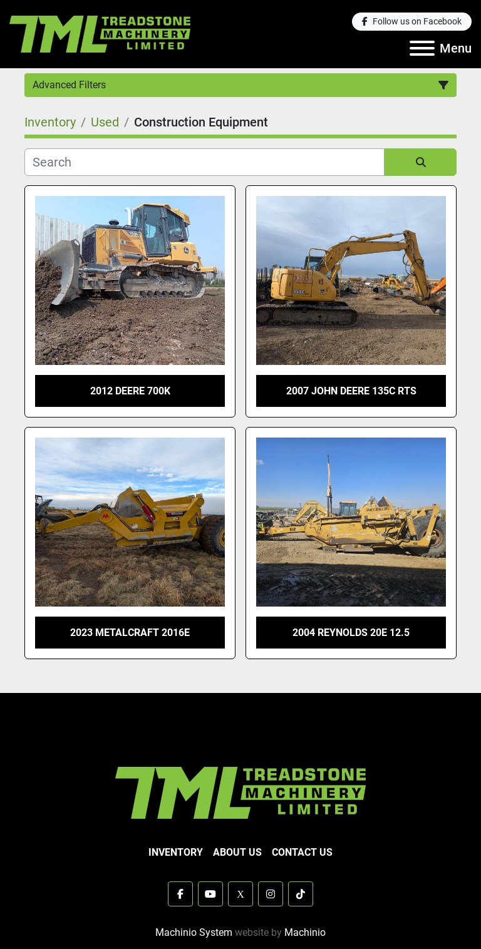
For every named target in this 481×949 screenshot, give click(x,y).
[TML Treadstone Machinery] (240, 792)
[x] (240, 893)
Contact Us (302, 852)
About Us (237, 852)
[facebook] (412, 22)
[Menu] (422, 48)
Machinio (305, 932)
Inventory (175, 852)
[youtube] (210, 893)
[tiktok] (300, 893)
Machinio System (193, 932)
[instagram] (270, 893)
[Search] (204, 162)
